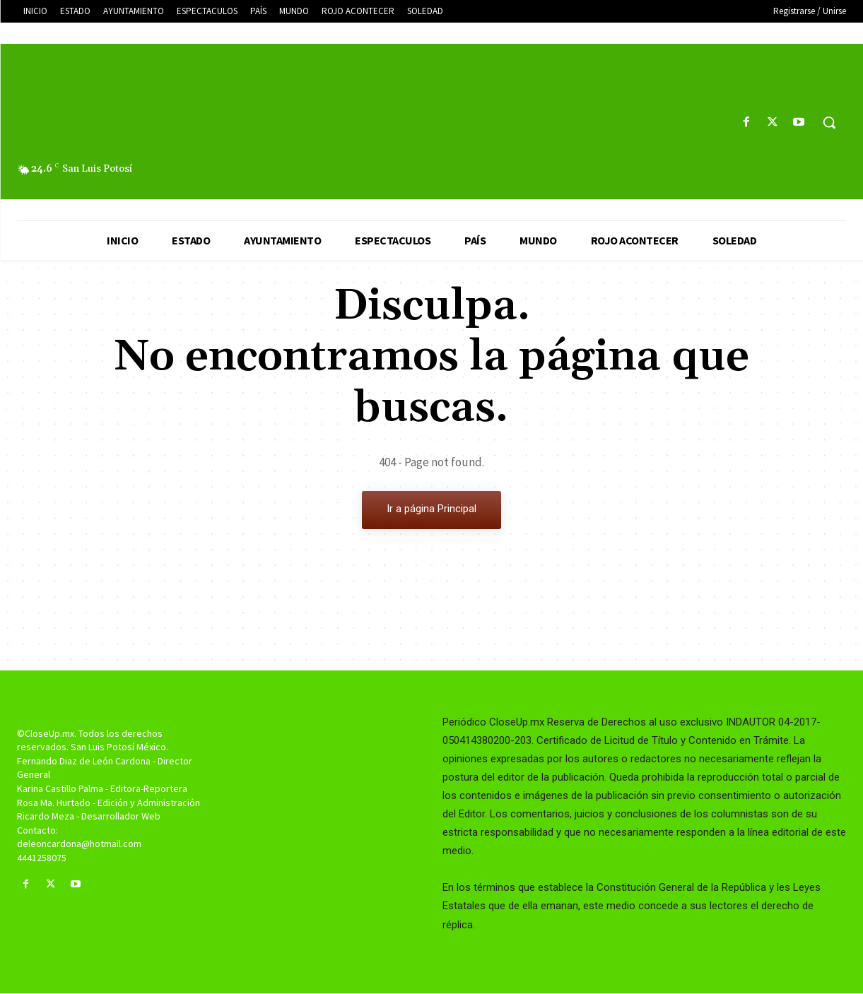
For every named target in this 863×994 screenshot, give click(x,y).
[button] (829, 122)
